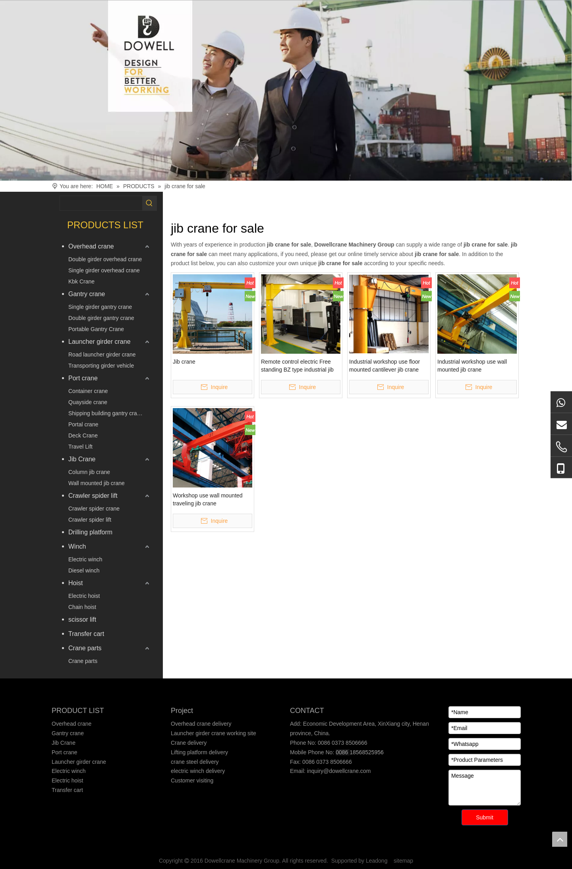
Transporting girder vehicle (101, 365)
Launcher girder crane (99, 341)
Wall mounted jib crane (96, 483)
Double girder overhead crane (105, 259)
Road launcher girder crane (102, 354)
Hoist (75, 583)
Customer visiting (192, 780)
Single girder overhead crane (104, 270)
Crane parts (85, 648)
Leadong (377, 860)
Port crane (83, 378)
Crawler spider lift (93, 495)
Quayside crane (87, 402)
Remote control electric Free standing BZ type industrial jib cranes (297, 366)
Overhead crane (91, 246)
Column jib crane (89, 472)
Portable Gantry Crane (96, 329)
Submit (484, 817)
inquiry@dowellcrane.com (338, 771)
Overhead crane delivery (201, 724)
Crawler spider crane (94, 508)
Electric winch (85, 559)
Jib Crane (81, 459)
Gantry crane (86, 294)
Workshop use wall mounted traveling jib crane (208, 499)
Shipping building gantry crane (105, 413)
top (559, 839)
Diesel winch (84, 570)
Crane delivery (189, 743)
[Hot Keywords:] (149, 203)
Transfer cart (86, 633)
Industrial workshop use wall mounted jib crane (472, 365)
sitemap (403, 860)
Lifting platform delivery (199, 752)
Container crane (88, 391)
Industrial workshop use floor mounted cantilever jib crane (384, 365)
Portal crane (83, 424)
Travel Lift (80, 446)
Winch (77, 546)
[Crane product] (286, 90)
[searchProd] (101, 203)
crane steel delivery (195, 762)
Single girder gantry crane (100, 307)
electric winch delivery (198, 771)
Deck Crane (83, 435)
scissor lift (82, 619)
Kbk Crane (81, 281)
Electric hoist (84, 596)
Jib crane (184, 361)
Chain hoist (82, 607)
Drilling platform (90, 532)
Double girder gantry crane (101, 318)
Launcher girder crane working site (213, 733)
